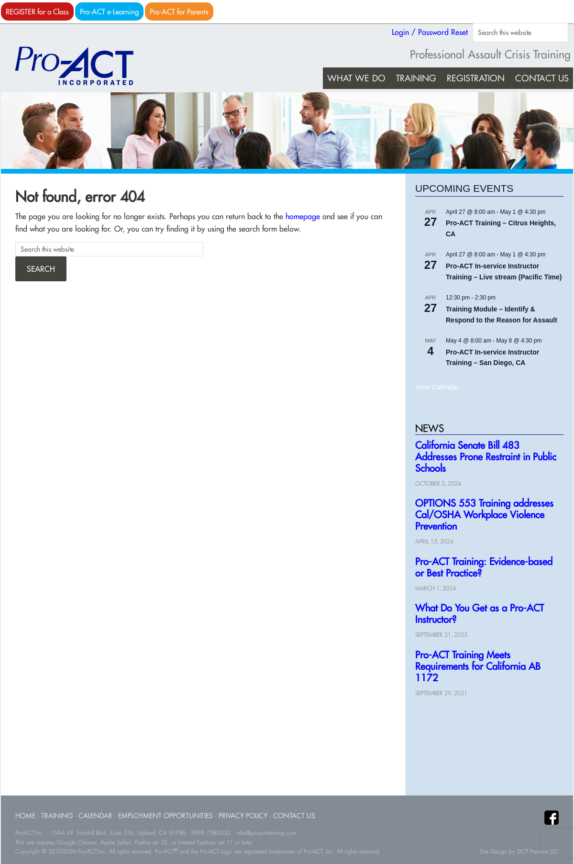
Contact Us (294, 815)
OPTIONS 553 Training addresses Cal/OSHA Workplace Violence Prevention (484, 514)
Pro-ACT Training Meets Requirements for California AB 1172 (478, 666)
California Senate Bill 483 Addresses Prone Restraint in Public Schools (485, 456)
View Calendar (437, 387)
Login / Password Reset (430, 32)
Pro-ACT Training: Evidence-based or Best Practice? (483, 567)
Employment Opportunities (165, 815)
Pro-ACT (82, 66)
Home (25, 815)
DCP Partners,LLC (538, 851)
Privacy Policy (243, 815)
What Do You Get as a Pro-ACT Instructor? (479, 613)
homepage (303, 216)
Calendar (95, 815)
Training (57, 815)
